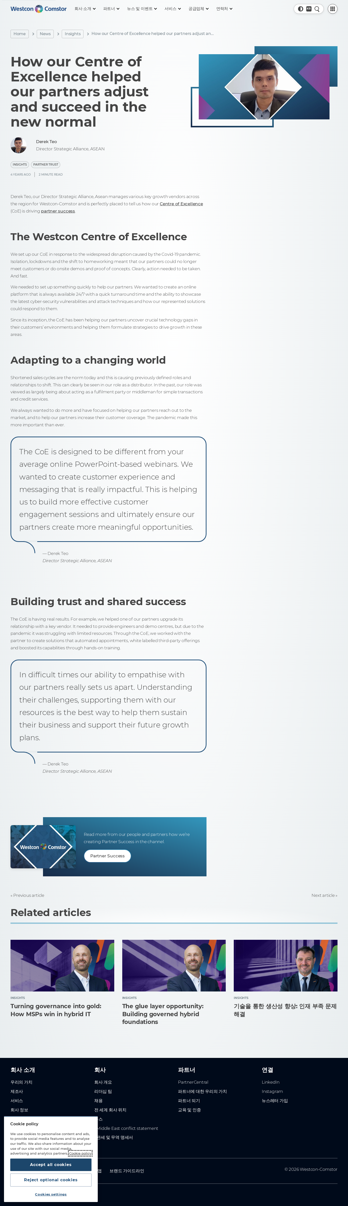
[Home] (38, 8)
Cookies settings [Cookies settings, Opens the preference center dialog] (51, 1194)
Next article (323, 895)
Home (20, 33)
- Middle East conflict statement (126, 1128)
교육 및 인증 (189, 1109)
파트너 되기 (189, 1100)
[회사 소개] (84, 9)
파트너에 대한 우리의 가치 (202, 1091)
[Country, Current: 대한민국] (309, 8)
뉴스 (98, 1119)
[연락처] (224, 9)
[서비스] (172, 9)
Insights (72, 33)
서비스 (16, 1100)
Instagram (272, 1091)
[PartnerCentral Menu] (333, 9)
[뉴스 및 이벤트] (141, 9)
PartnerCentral (193, 1082)
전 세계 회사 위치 (110, 1109)
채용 (98, 1100)
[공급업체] (198, 9)
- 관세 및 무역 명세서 (113, 1137)
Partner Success (107, 855)
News (45, 33)
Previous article (28, 895)
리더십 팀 (103, 1091)
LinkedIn (270, 1082)
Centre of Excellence (181, 203)
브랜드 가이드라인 (127, 1170)
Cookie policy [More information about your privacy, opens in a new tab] (80, 1153)
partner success (58, 211)
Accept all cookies (51, 1164)
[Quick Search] (317, 8)
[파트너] (111, 9)
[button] (300, 8)
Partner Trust (45, 164)
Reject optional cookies (51, 1180)
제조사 (16, 1091)
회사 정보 (19, 1109)
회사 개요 (103, 1082)
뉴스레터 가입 (275, 1100)
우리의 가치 (21, 1082)
